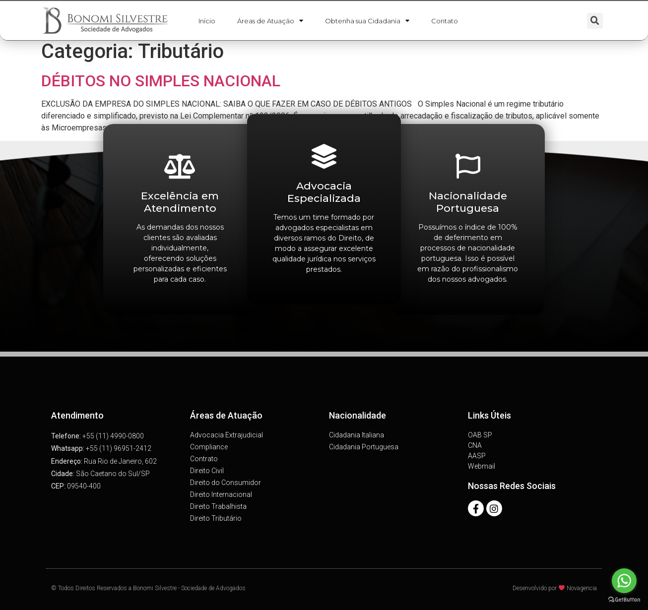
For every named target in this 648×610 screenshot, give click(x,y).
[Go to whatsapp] (624, 580)
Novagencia (582, 588)
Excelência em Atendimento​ (180, 201)
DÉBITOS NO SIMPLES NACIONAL (160, 80)
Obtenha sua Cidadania (367, 21)
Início (206, 21)
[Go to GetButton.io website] (624, 600)
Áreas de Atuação (270, 21)
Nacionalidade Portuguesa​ (468, 201)
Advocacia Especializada (324, 192)
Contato (444, 21)
